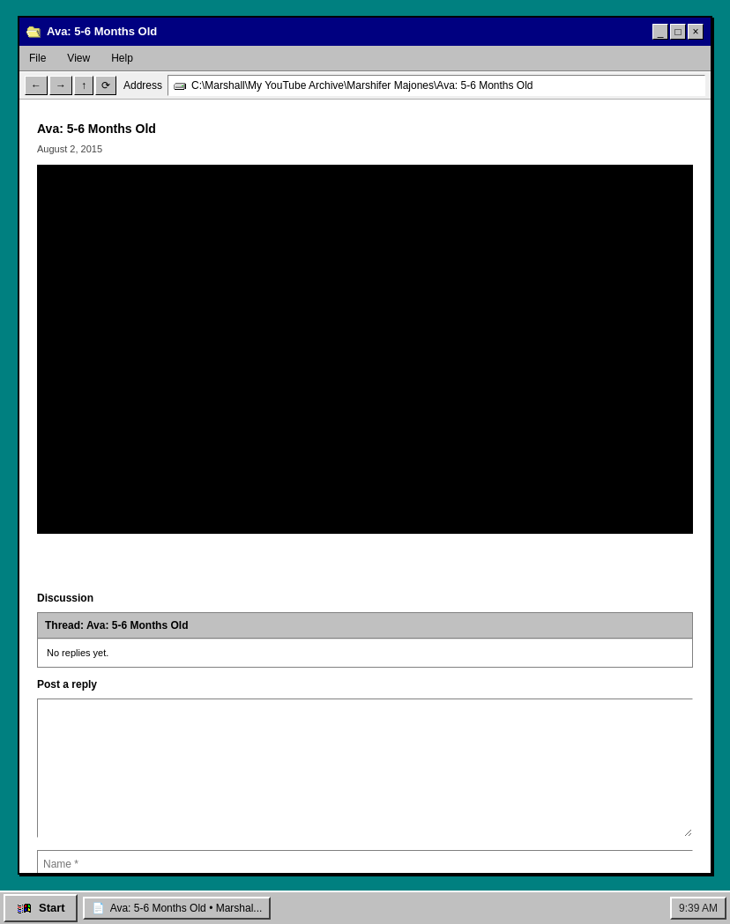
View (78, 58)
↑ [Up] (83, 85)
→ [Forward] (61, 85)
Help (122, 58)
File (37, 58)
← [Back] (36, 85)
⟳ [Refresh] (105, 85)
